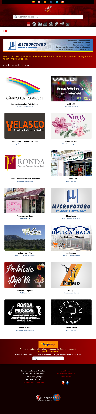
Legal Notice (65, 371)
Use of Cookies (65, 377)
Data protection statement (65, 374)
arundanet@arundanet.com (33, 383)
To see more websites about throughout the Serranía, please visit (48, 349)
